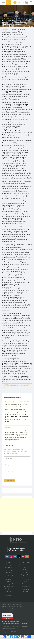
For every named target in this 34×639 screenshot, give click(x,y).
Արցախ (8, 579)
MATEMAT (12, 632)
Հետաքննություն (8, 567)
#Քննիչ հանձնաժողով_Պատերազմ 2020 (16, 386)
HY (15, 2)
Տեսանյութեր (8, 595)
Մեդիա (8, 591)
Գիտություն (25, 584)
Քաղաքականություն (8, 575)
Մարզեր (25, 567)
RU (19, 2)
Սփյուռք (8, 581)
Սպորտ (25, 572)
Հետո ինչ (8, 562)
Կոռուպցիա (25, 579)
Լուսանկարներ (25, 586)
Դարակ (8, 565)
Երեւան (25, 581)
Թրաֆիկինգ (8, 589)
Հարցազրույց (25, 589)
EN (23, 2)
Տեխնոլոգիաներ (8, 586)
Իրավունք (9, 572)
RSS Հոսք (24, 623)
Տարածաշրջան (8, 584)
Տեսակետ (25, 591)
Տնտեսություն (25, 562)
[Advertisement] (17, 515)
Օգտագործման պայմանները (11, 623)
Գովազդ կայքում (15, 621)
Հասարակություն (8, 570)
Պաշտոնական (25, 575)
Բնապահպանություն (25, 565)
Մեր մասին (5, 621)
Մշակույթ (25, 570)
